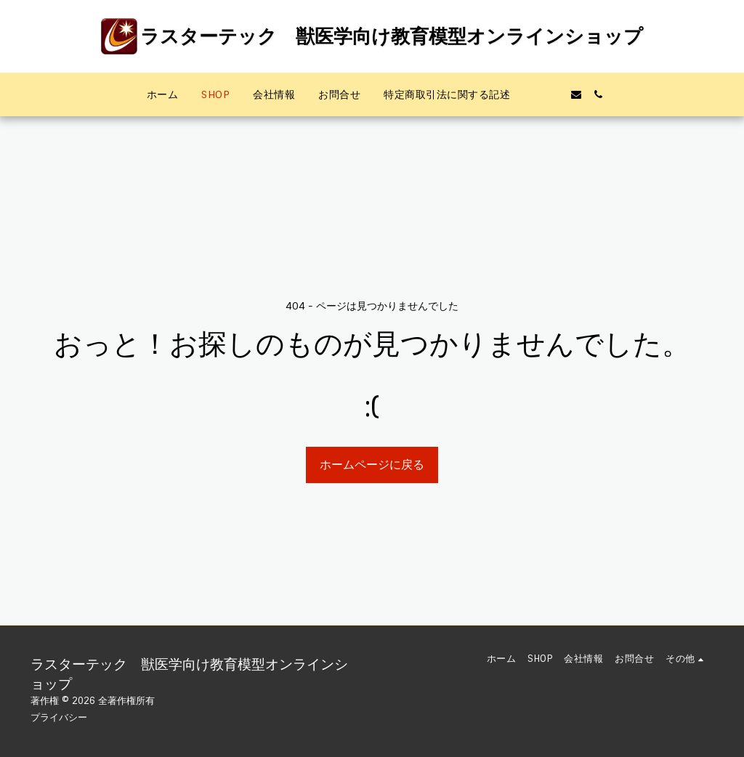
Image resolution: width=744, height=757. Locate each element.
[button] (532, 94)
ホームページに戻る (372, 464)
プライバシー (59, 717)
